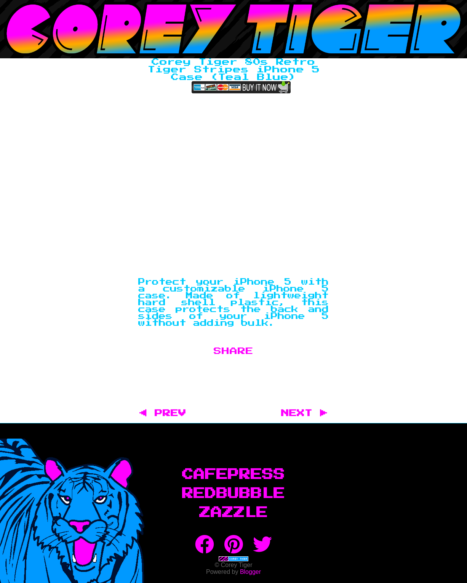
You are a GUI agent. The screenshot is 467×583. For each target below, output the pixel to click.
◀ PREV (166, 413)
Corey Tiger (233, 29)
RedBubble (233, 494)
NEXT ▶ (304, 413)
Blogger (250, 572)
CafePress (233, 474)
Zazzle (233, 513)
